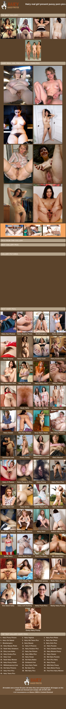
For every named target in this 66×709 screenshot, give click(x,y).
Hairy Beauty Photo (10, 660)
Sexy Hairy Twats (31, 679)
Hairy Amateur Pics (32, 663)
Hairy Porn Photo (52, 652)
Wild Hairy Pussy (53, 679)
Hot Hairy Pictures (9, 682)
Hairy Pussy (51, 676)
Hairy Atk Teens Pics (31, 654)
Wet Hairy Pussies (53, 671)
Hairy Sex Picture (31, 665)
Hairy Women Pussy (54, 665)
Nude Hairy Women (10, 674)
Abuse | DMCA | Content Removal (41, 706)
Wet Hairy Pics (30, 685)
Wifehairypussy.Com (10, 679)
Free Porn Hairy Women (55, 685)
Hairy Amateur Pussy (54, 663)
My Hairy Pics (30, 682)
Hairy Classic (51, 668)
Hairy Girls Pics (51, 657)
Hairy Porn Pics (8, 685)
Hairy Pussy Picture (9, 652)
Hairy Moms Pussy (53, 682)
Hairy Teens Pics (9, 687)
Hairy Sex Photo (51, 654)
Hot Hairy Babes (31, 674)
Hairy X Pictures (30, 660)
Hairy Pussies (52, 660)
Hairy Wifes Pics (31, 668)
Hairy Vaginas (29, 652)
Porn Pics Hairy (52, 674)
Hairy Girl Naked (8, 654)
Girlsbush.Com (30, 676)
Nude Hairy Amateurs (10, 663)
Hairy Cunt (7, 671)
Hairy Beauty (28, 657)
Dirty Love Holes (9, 665)
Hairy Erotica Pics (9, 668)
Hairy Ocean (29, 671)
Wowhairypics (8, 657)
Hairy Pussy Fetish (10, 676)
